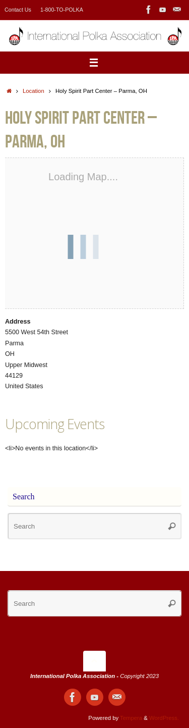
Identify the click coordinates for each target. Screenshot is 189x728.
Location (33, 91)
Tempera (131, 718)
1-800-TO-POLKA (61, 10)
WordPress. (164, 718)
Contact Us (18, 10)
